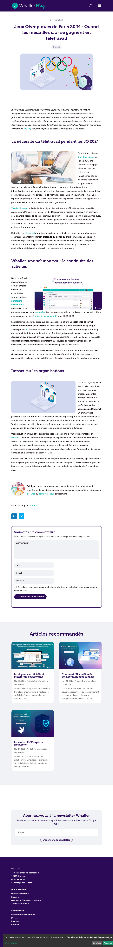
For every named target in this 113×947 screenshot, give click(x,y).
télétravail (30, 233)
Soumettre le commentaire (30, 597)
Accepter (108, 943)
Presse (14, 918)
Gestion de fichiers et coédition (26, 900)
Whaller (26, 128)
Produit (56, 47)
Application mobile (20, 903)
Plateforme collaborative (23, 914)
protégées (40, 312)
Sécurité (15, 897)
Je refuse (97, 943)
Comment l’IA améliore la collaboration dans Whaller (78, 675)
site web (31, 494)
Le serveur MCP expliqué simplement (28, 743)
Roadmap (15, 921)
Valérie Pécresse (19, 208)
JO (26, 329)
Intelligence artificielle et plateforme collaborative (29, 675)
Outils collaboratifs (20, 894)
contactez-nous (46, 494)
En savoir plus (11, 943)
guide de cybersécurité (46, 316)
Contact (15, 924)
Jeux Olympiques (86, 157)
